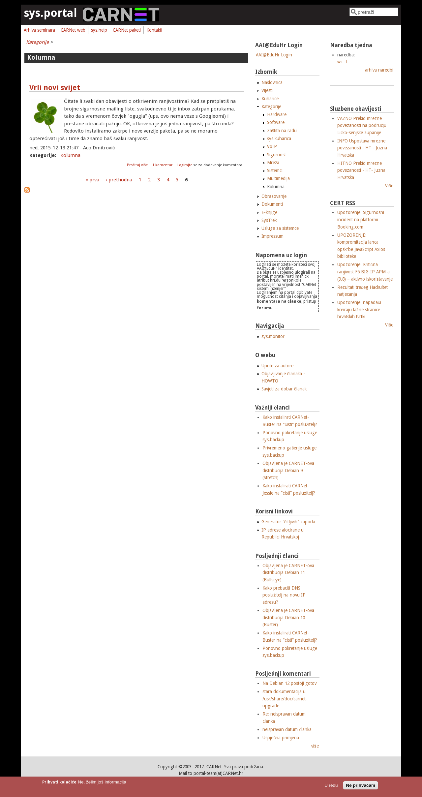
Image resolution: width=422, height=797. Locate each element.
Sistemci (275, 170)
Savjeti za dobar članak (284, 388)
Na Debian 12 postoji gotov (289, 683)
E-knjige (269, 212)
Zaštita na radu (282, 130)
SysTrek (269, 220)
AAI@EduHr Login (274, 54)
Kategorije (37, 42)
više (315, 746)
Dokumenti (272, 204)
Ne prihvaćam (360, 785)
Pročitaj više (138, 165)
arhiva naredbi (379, 70)
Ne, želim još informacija (102, 782)
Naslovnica (272, 82)
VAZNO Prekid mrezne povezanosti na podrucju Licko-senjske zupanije (361, 125)
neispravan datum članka (287, 729)
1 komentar (162, 165)
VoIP (272, 146)
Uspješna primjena (280, 737)
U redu (331, 785)
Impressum (272, 236)
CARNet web (73, 30)
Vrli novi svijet (54, 87)
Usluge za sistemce (280, 228)
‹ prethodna (119, 180)
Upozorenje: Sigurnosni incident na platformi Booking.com (360, 219)
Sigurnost (276, 154)
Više (389, 185)
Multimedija (278, 178)
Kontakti (154, 30)
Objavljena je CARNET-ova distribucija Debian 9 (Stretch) (288, 470)
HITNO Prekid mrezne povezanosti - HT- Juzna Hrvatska (361, 170)
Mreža (273, 162)
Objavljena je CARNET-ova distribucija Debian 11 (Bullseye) (288, 572)
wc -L (342, 61)
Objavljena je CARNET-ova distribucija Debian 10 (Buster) (288, 617)
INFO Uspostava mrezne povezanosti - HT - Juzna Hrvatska (362, 148)
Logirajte (184, 165)
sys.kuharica (279, 138)
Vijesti (267, 90)
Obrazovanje (273, 196)
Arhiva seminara (39, 30)
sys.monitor (273, 336)
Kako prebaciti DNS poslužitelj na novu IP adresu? (284, 595)
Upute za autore (277, 365)
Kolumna (70, 155)
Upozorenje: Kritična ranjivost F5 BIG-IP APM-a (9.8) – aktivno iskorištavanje (365, 271)
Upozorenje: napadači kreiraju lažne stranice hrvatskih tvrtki (359, 309)
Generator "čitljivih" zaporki (288, 521)
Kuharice (270, 98)
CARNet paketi (127, 30)
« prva (92, 180)
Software (276, 122)
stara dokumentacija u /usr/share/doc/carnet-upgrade (284, 698)
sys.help (99, 30)
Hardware (276, 114)
